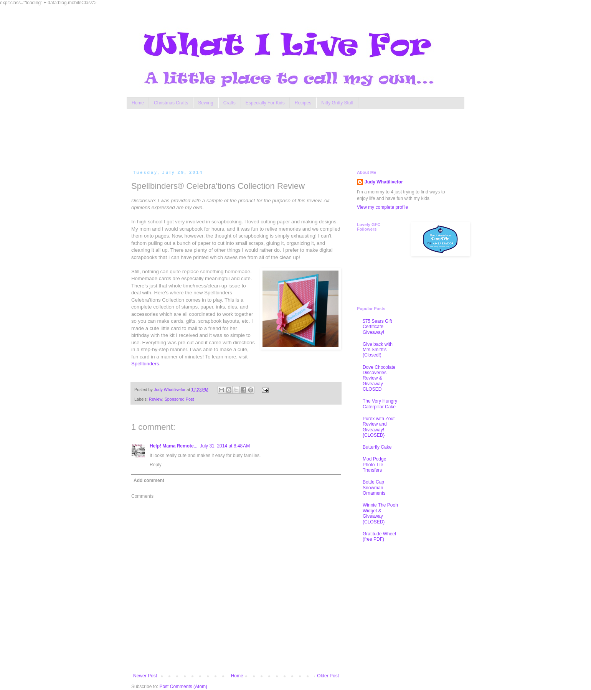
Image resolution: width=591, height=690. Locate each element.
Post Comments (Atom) (183, 686)
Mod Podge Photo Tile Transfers (374, 464)
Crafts (229, 103)
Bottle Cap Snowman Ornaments (374, 487)
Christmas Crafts (171, 103)
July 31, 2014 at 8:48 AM (225, 446)
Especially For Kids (265, 103)
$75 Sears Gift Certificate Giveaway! (377, 327)
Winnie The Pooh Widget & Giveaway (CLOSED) (380, 513)
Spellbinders (145, 363)
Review (155, 399)
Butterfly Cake (377, 447)
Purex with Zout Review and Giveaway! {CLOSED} (379, 427)
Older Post (328, 675)
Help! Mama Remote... (174, 446)
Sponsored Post (179, 399)
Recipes (303, 103)
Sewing (205, 103)
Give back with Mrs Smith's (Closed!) (378, 350)
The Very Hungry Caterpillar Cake (380, 403)
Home (138, 103)
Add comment (149, 480)
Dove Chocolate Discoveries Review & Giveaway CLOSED (379, 378)
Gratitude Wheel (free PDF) (379, 536)
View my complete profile (382, 207)
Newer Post (145, 675)
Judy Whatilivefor (384, 182)
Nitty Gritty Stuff (337, 103)
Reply (156, 464)
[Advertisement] (278, 137)
